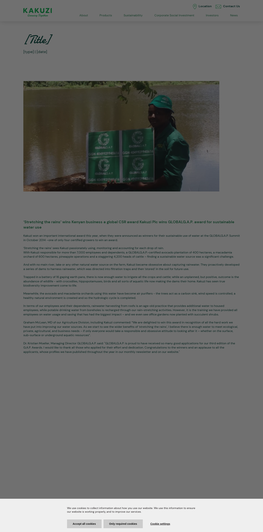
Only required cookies (123, 523)
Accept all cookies (84, 523)
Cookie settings (160, 523)
